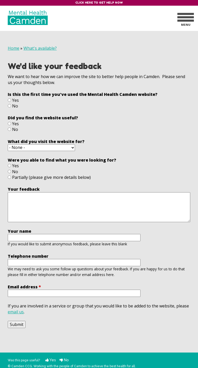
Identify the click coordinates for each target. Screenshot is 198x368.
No (15, 106)
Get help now (111, 2)
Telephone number (28, 256)
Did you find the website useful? (43, 118)
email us (16, 312)
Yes (15, 100)
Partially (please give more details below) (51, 177)
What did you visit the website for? (46, 141)
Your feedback (24, 189)
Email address (24, 287)
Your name (19, 231)
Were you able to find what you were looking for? (62, 160)
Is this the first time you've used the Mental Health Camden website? (83, 94)
